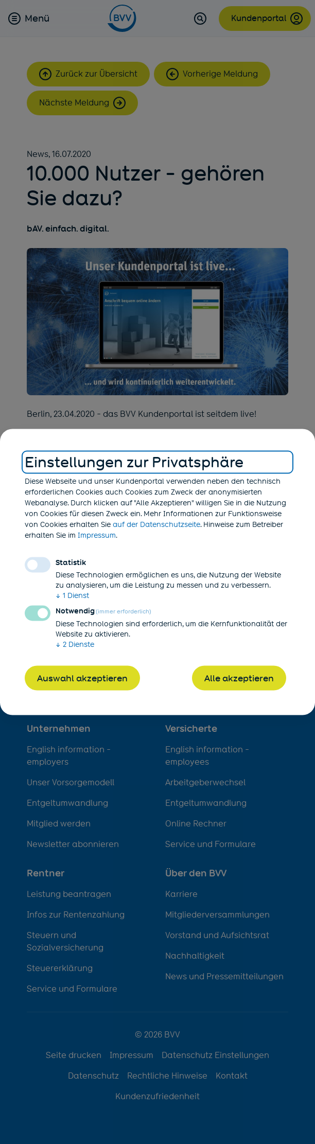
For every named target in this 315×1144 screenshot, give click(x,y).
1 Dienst (72, 595)
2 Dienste (75, 644)
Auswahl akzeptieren (82, 678)
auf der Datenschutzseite (156, 524)
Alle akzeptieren (239, 678)
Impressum (97, 535)
